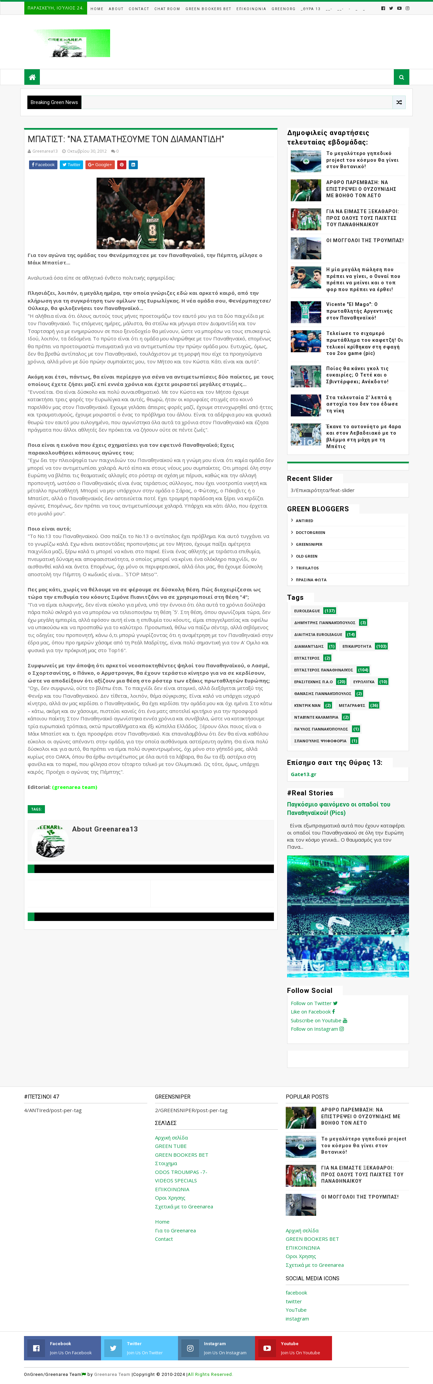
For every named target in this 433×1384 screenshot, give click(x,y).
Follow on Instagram (317, 1028)
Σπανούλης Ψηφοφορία (320, 740)
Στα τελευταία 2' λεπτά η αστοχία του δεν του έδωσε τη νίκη (362, 404)
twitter (294, 1301)
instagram (297, 1318)
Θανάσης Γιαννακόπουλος (323, 693)
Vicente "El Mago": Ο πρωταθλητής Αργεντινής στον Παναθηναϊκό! (359, 311)
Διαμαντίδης (309, 646)
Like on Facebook (313, 1011)
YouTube (296, 1309)
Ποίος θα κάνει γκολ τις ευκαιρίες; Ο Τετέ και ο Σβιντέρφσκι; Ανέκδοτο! (357, 375)
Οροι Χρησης (170, 1197)
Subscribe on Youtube (319, 1020)
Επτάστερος (307, 658)
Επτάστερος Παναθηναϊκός (323, 669)
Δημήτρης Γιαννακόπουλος (325, 622)
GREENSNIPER (309, 544)
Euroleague (307, 610)
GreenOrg (284, 9)
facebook (296, 1292)
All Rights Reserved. (210, 1374)
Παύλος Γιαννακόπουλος (321, 729)
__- (329, 9)
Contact (139, 9)
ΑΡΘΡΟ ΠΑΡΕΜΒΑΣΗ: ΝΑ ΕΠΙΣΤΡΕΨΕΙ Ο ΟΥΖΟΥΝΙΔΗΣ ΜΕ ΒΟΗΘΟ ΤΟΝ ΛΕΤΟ (361, 189)
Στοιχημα (166, 1163)
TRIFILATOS (307, 567)
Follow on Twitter (314, 1003)
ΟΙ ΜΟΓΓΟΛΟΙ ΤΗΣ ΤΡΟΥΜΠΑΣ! (365, 240)
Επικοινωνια (251, 9)
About (116, 9)
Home (97, 9)
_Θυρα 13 (311, 9)
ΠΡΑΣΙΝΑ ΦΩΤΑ (311, 579)
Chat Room (167, 9)
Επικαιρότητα (357, 646)
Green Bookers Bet (208, 9)
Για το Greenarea (175, 1230)
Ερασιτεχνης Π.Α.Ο (313, 681)
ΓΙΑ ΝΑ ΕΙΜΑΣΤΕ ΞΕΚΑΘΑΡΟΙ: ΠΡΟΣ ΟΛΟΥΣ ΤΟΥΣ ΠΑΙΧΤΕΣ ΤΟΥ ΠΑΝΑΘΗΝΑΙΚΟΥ (362, 218)
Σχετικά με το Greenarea (184, 1206)
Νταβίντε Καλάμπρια (316, 717)
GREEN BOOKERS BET (181, 1154)
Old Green (306, 556)
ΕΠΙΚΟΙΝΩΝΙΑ (172, 1189)
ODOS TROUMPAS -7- (181, 1172)
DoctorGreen (310, 532)
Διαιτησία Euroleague (318, 634)
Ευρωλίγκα (364, 681)
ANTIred (304, 520)
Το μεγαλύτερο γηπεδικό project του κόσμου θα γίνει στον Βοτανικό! (362, 160)
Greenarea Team (112, 1374)
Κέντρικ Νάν (307, 705)
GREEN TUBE (171, 1146)
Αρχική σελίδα (171, 1137)
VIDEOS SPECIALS (176, 1180)
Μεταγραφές (352, 705)
